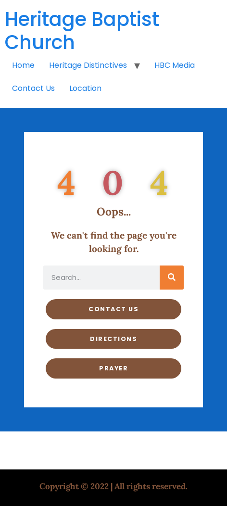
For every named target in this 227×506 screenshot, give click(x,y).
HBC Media (174, 65)
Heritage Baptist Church (82, 31)
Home (23, 65)
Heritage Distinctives (88, 65)
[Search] (172, 278)
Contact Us (33, 88)
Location (85, 88)
